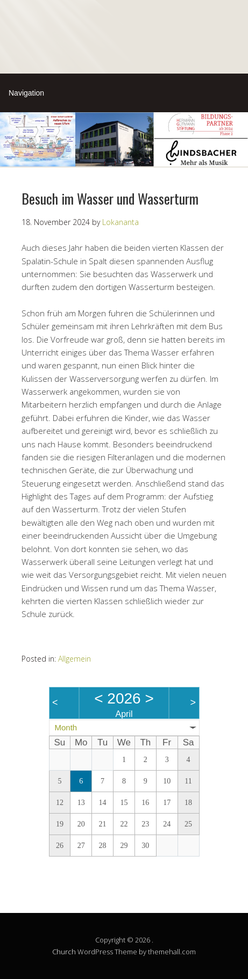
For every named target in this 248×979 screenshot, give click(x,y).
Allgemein (74, 659)
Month (66, 727)
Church (64, 951)
